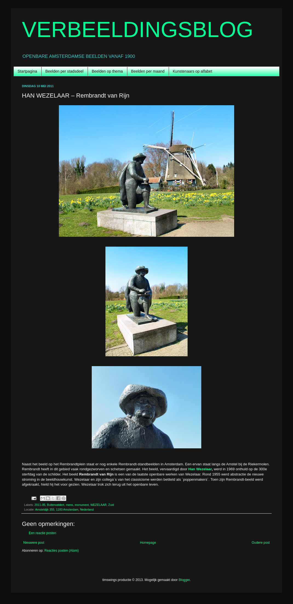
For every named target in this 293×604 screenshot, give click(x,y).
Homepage (148, 543)
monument (82, 504)
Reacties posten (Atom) (61, 550)
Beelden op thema (107, 71)
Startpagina (27, 71)
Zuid (111, 504)
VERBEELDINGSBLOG (137, 29)
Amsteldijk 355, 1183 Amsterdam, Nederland (64, 509)
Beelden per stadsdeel (64, 71)
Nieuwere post (33, 543)
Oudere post (261, 543)
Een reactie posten (42, 533)
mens (69, 504)
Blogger (184, 580)
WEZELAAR (98, 504)
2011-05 (40, 504)
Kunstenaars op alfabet (192, 71)
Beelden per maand (148, 71)
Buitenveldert (55, 504)
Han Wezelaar (200, 469)
